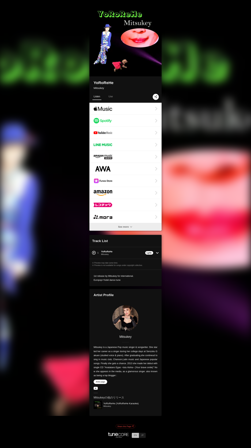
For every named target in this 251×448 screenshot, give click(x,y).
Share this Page (125, 426)
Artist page (100, 382)
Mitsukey (99, 87)
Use (110, 96)
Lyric (149, 253)
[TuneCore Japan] (118, 436)
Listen (97, 96)
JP (142, 435)
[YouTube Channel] (96, 389)
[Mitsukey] (125, 318)
